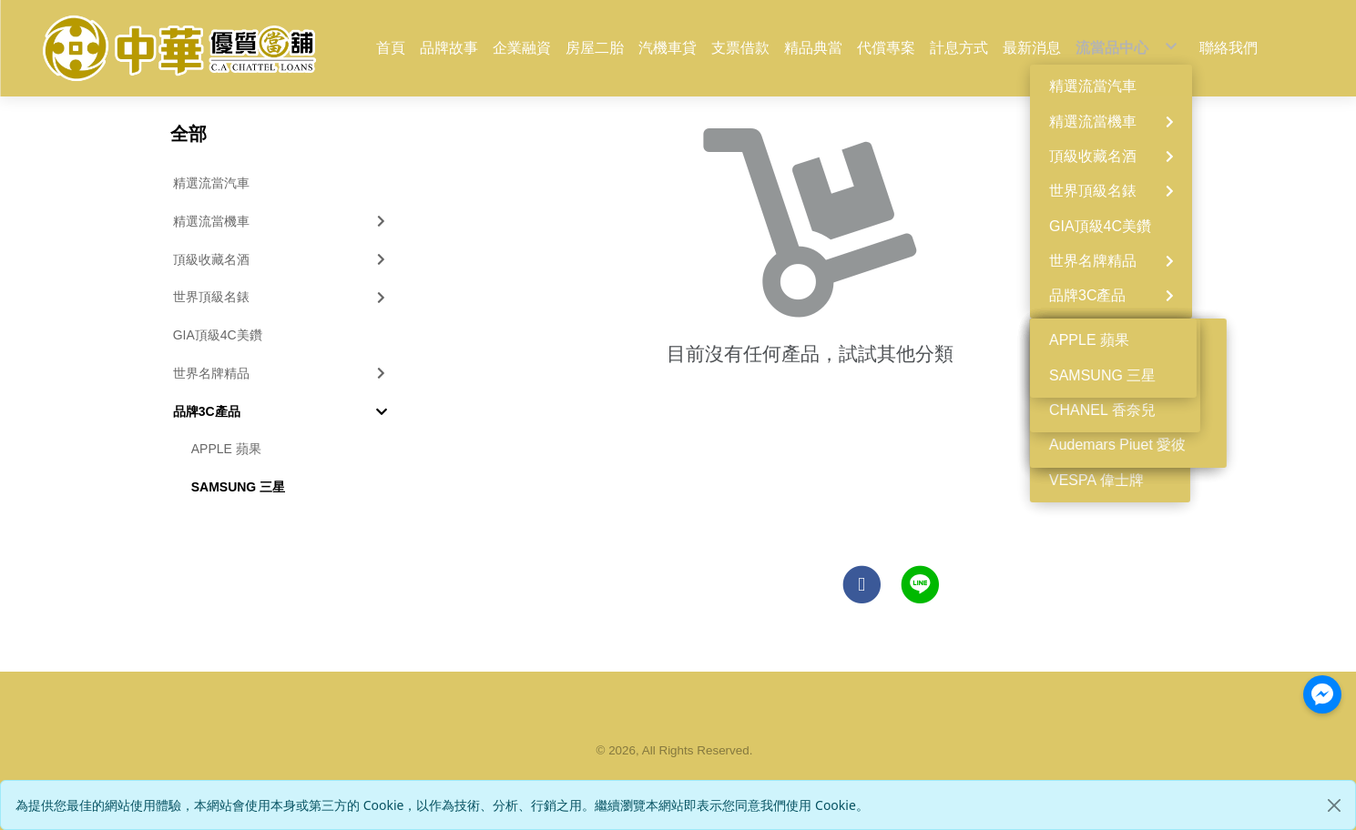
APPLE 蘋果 (226, 448)
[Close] (1334, 805)
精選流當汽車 (211, 183)
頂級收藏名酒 (281, 259)
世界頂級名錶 (281, 296)
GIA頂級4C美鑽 (217, 335)
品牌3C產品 (280, 411)
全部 (188, 134)
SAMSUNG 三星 (238, 487)
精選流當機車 (281, 221)
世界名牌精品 (281, 373)
